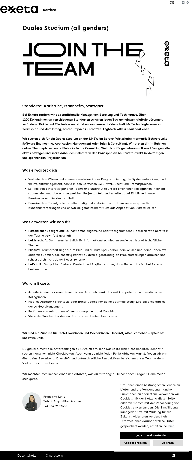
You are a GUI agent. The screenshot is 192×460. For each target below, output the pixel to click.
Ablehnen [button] (168, 442)
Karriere (49, 10)
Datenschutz (26, 455)
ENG (185, 2)
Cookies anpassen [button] (135, 442)
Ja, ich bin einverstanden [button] (151, 435)
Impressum (54, 455)
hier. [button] (171, 426)
